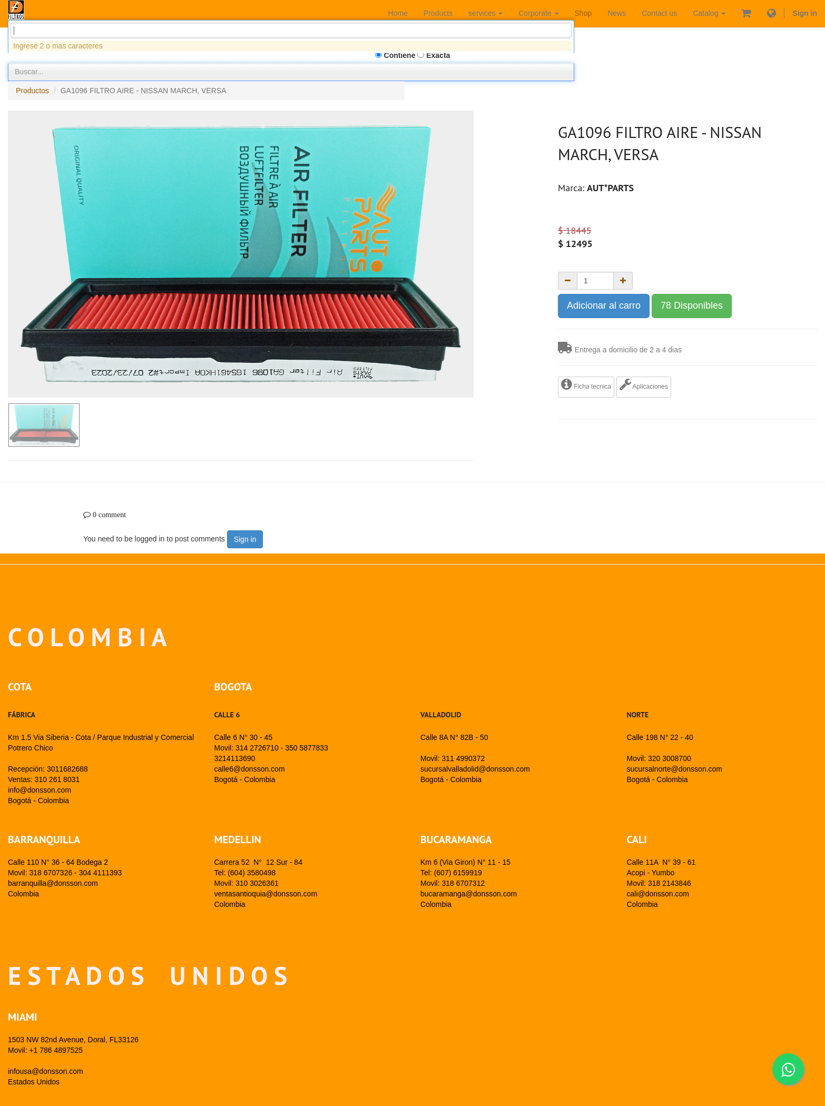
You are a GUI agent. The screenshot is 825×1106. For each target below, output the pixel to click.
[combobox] (291, 88)
